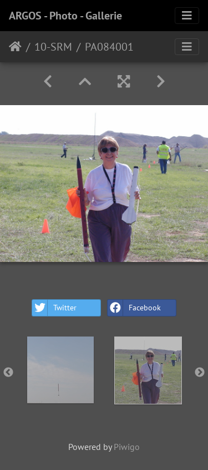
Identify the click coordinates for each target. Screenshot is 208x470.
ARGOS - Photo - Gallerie (65, 15)
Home (15, 46)
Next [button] (199, 372)
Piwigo (127, 446)
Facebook (134, 308)
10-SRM (53, 46)
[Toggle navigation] (187, 15)
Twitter (54, 308)
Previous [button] (8, 372)
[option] (60, 370)
